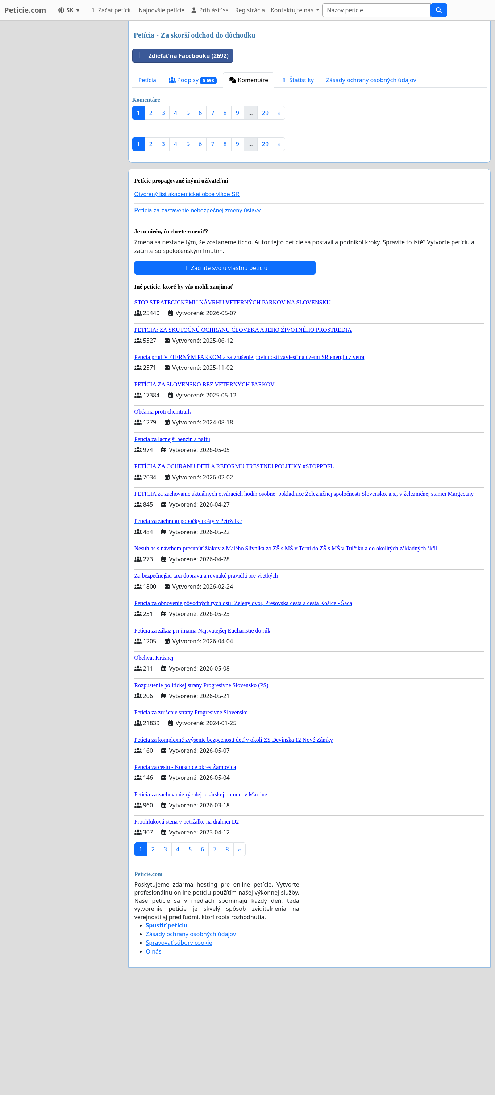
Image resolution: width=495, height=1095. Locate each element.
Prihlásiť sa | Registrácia (227, 10)
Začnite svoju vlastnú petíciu (225, 369)
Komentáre (248, 80)
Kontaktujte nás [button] (293, 10)
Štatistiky (297, 80)
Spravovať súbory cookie (179, 1044)
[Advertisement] (309, 182)
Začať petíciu (111, 10)
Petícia (147, 80)
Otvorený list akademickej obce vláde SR (187, 295)
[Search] (376, 10)
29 (265, 113)
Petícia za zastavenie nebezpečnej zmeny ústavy (197, 312)
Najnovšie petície (161, 10)
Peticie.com (25, 10)
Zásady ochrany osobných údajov (371, 80)
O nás (154, 1053)
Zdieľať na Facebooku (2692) (181, 55)
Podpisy (193, 80)
